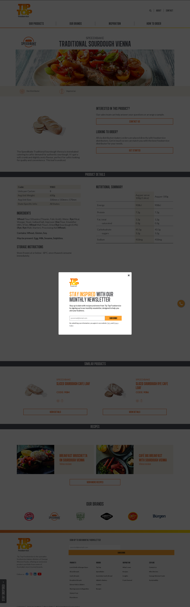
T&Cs (109, 323)
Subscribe (113, 318)
